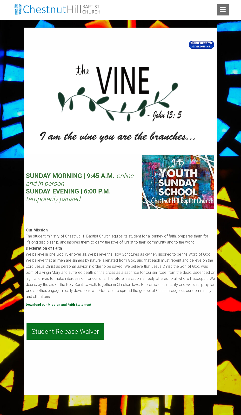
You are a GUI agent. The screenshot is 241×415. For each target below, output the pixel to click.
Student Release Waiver (65, 331)
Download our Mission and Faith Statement (58, 304)
